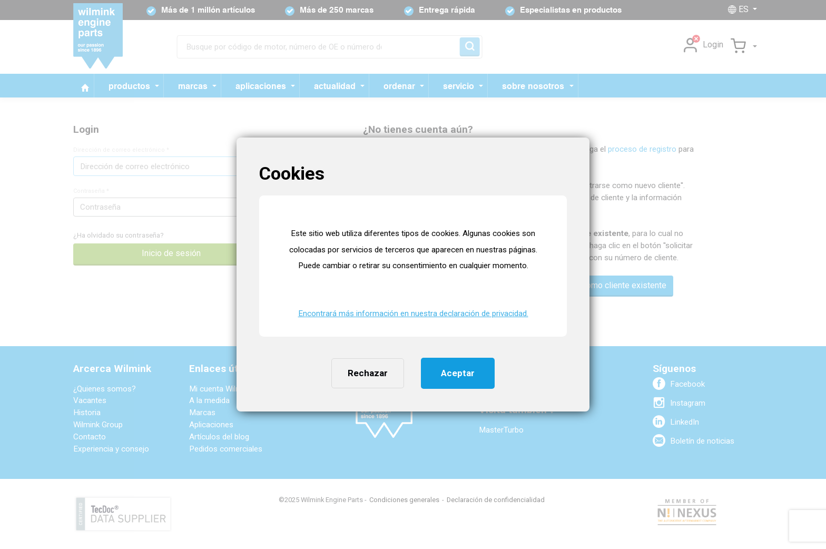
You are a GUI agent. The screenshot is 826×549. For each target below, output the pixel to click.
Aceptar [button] (458, 373)
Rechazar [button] (368, 373)
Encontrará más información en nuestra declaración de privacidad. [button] (413, 313)
